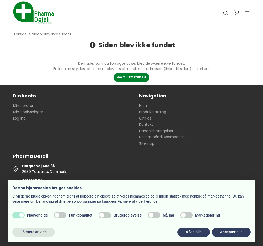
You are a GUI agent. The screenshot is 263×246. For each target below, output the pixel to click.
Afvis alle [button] (193, 232)
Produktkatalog (152, 111)
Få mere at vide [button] (34, 232)
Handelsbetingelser (156, 130)
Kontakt (146, 124)
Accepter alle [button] (231, 232)
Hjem (143, 105)
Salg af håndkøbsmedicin (162, 137)
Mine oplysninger (28, 111)
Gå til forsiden (131, 77)
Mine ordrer (23, 105)
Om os (145, 118)
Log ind (19, 118)
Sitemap (146, 143)
